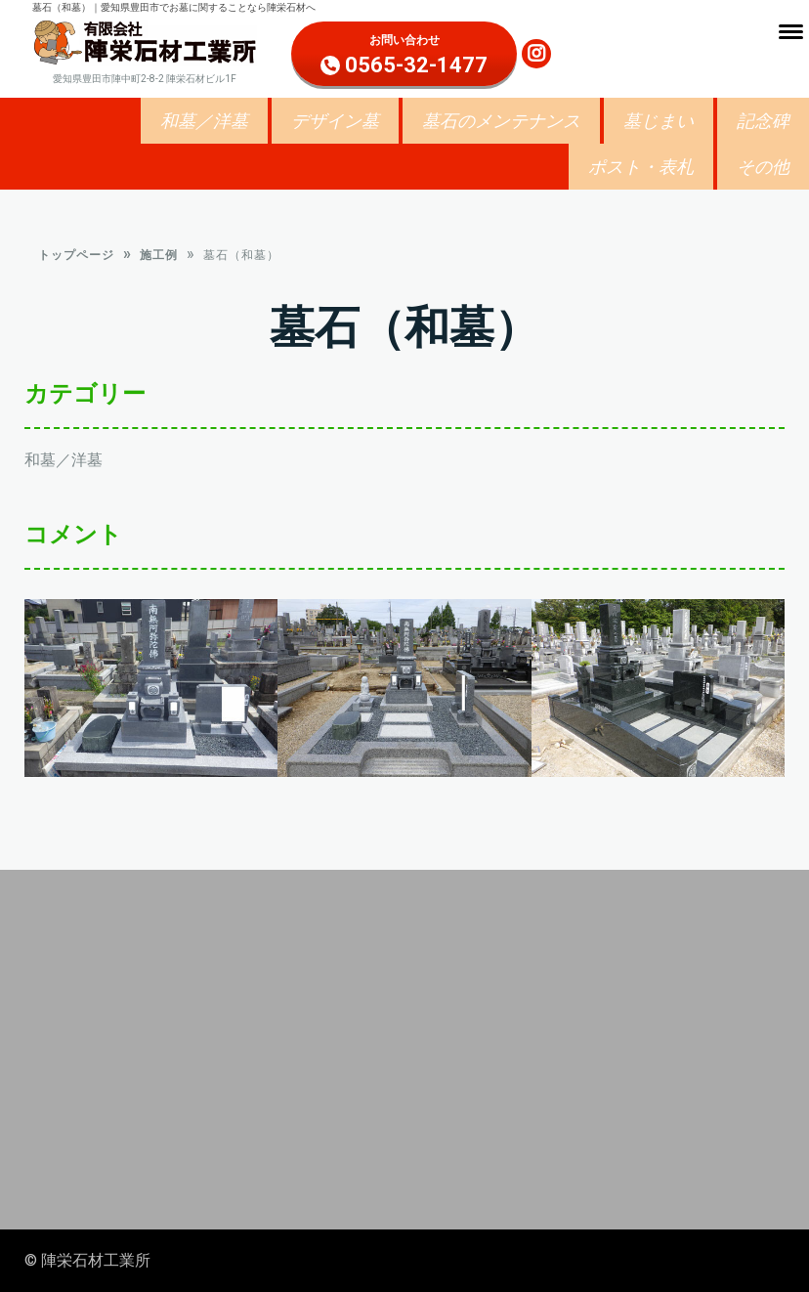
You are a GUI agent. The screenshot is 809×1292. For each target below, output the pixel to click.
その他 (763, 166)
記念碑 (763, 120)
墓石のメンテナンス (501, 120)
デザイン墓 (335, 120)
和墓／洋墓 (204, 120)
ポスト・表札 (641, 166)
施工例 (159, 259)
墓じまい (658, 120)
